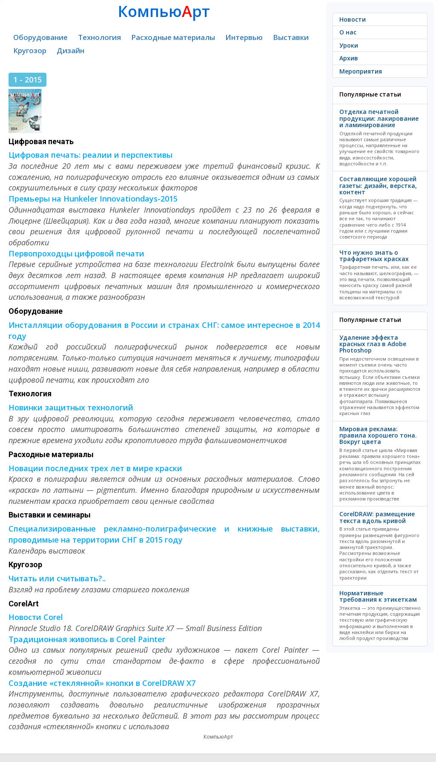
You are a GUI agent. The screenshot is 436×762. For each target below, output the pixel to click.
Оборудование (40, 37)
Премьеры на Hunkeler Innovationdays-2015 (93, 198)
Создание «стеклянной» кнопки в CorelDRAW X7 (102, 683)
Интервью (244, 37)
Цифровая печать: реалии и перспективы (90, 155)
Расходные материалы (173, 37)
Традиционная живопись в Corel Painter (87, 639)
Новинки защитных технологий (71, 407)
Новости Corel (36, 617)
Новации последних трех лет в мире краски (95, 468)
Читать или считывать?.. (57, 578)
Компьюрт (164, 11)
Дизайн (70, 50)
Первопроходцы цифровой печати (76, 253)
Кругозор (29, 50)
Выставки (291, 37)
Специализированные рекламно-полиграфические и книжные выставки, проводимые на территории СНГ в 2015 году (164, 534)
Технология (99, 37)
